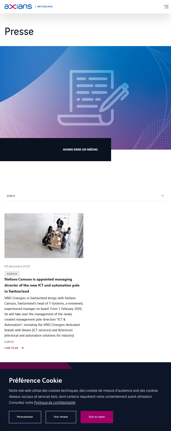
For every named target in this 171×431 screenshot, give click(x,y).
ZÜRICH (11, 195)
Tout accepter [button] (97, 417)
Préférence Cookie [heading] (35, 381)
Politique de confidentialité (54, 402)
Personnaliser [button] (25, 417)
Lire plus (11, 348)
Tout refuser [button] (61, 417)
